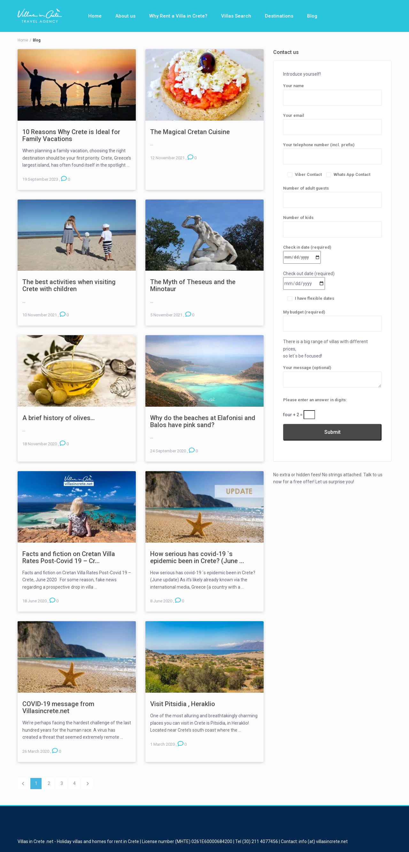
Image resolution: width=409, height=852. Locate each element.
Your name (332, 91)
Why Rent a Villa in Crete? (178, 16)
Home (95, 16)
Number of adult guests (332, 194)
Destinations (279, 16)
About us (125, 16)
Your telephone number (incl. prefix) (332, 150)
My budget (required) (332, 318)
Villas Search (236, 16)
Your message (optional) (332, 376)
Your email (332, 121)
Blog (312, 16)
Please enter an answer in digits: (315, 399)
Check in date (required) (307, 252)
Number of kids (332, 223)
